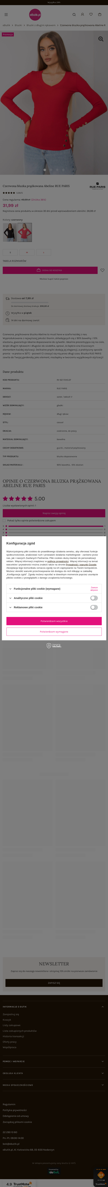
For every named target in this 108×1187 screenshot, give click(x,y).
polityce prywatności (57, 561)
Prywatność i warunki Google (81, 564)
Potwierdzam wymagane (54, 631)
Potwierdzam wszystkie (54, 620)
